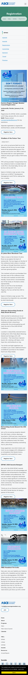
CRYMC (3, 642)
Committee (5, 49)
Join (5, 610)
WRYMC (3, 645)
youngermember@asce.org (9, 120)
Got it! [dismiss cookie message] (14, 672)
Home (4, 18)
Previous (5, 60)
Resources (4, 650)
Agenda (4, 37)
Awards (4, 41)
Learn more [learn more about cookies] (21, 669)
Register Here (8, 132)
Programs (4, 623)
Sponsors (5, 52)
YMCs (9, 18)
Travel (4, 56)
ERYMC (15, 18)
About (3, 620)
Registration (6, 45)
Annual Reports (5, 653)
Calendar (3, 631)
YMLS (2, 626)
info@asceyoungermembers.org (11, 606)
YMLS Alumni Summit (6, 628)
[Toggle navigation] (25, 3)
